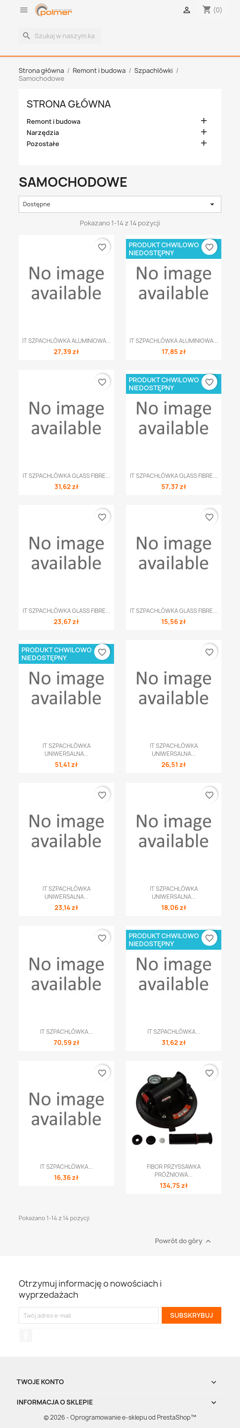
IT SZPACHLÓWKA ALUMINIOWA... (66, 340)
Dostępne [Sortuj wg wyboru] (120, 204)
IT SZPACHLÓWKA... (66, 1031)
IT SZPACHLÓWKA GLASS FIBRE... (66, 475)
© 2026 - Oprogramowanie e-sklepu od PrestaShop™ (120, 1417)
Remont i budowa (53, 121)
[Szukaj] (60, 36)
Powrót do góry (184, 1241)
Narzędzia (43, 133)
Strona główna (69, 104)
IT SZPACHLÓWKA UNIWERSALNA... (67, 749)
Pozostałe (43, 144)
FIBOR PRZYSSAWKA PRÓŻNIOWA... (174, 1170)
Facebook (25, 1335)
